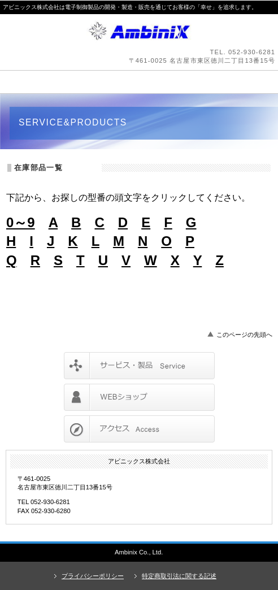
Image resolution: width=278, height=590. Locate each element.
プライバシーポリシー (93, 575)
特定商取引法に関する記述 (179, 575)
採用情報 (139, 397)
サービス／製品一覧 (139, 365)
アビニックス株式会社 (139, 31)
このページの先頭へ (244, 334)
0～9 (20, 222)
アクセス (139, 428)
